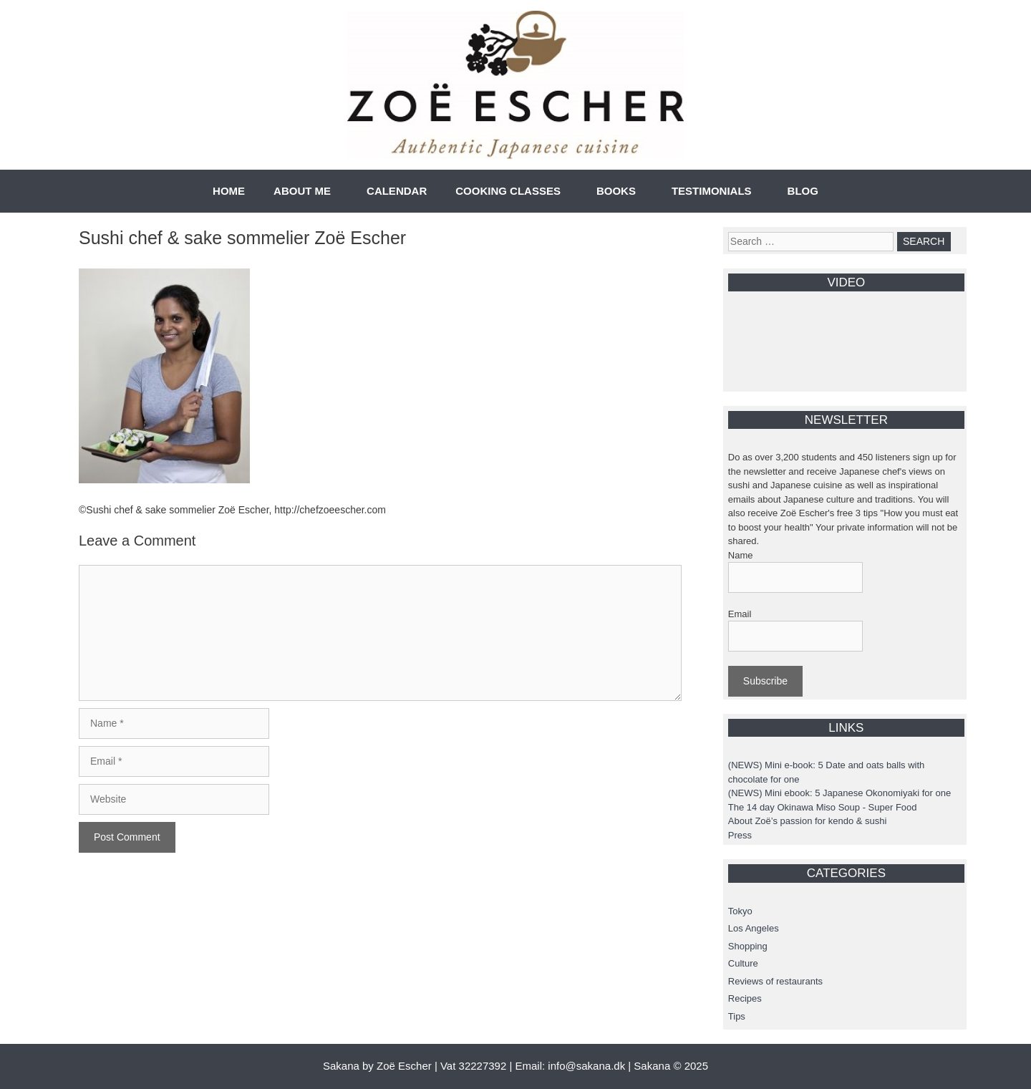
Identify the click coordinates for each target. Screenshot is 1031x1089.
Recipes (745, 998)
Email (740, 614)
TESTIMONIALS (712, 191)
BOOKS (616, 191)
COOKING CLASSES (508, 191)
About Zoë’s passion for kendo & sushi (807, 820)
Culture (743, 963)
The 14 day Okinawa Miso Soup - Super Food (822, 807)
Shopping (748, 946)
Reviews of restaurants (775, 981)
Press (740, 835)
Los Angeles (753, 928)
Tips (736, 1016)
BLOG (803, 191)
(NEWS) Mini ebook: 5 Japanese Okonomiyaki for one (839, 793)
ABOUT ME (302, 191)
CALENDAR (397, 191)
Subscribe (765, 681)
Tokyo (740, 911)
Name (740, 555)
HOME (229, 191)
